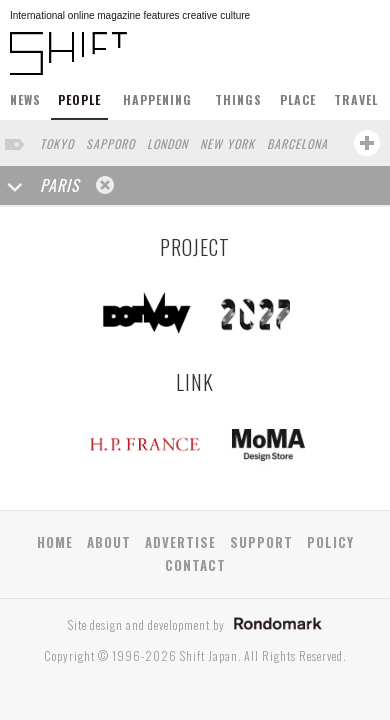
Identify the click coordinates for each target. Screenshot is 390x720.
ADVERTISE (180, 542)
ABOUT (109, 542)
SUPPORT (261, 542)
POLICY (330, 542)
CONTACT (195, 565)
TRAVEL (356, 99)
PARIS (60, 185)
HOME (55, 542)
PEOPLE (79, 99)
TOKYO (57, 143)
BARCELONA (297, 143)
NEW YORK (227, 143)
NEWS (25, 99)
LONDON (167, 143)
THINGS (238, 99)
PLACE (298, 99)
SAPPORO (110, 143)
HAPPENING (157, 99)
